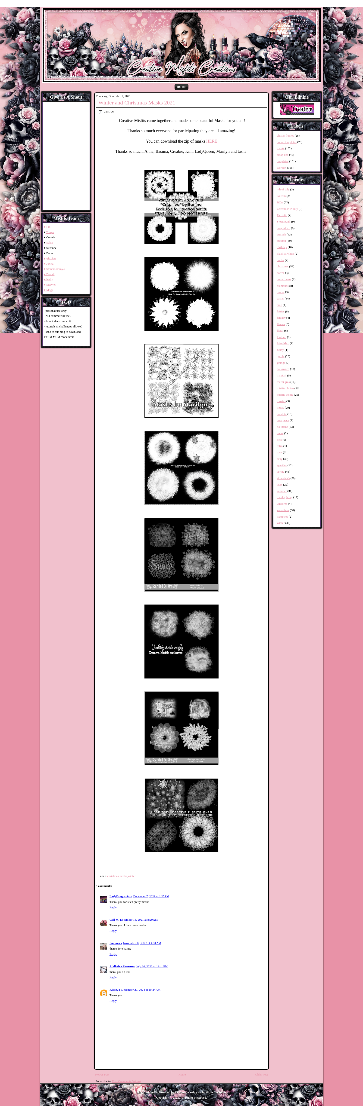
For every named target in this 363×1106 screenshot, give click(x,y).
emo (279, 305)
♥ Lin (47, 227)
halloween (283, 369)
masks (123, 876)
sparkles (282, 465)
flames (281, 324)
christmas (113, 876)
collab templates (287, 142)
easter (280, 298)
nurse (280, 433)
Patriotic (282, 215)
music (280, 407)
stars (279, 484)
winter (131, 876)
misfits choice (285, 388)
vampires (282, 516)
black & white (285, 253)
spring (281, 471)
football (281, 337)
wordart (281, 167)
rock (279, 452)
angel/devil (283, 228)
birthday (282, 247)
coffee (280, 273)
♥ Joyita (48, 263)
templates (282, 161)
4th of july (283, 189)
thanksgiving (284, 497)
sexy (279, 459)
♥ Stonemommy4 (54, 269)
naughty (282, 414)
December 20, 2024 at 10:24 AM (141, 989)
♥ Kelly (48, 279)
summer (282, 491)
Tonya (50, 232)
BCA (280, 202)
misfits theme (285, 394)
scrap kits (282, 154)
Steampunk (284, 221)
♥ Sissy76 (50, 284)
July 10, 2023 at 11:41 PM (152, 966)
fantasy (281, 317)
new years (283, 420)
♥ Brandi (49, 274)
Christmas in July (287, 209)
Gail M (114, 919)
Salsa (49, 242)
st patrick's (283, 478)
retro (280, 446)
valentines (283, 510)
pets (279, 439)
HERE (211, 141)
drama (280, 292)
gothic (281, 356)
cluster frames (285, 135)
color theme (284, 279)
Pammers (116, 943)
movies (281, 401)
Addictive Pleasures (122, 966)
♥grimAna (50, 258)
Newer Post (102, 1074)
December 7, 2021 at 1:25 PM (151, 896)
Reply (113, 907)
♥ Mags (48, 290)
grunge (281, 362)
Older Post (261, 1074)
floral (280, 330)
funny (280, 349)
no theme (282, 426)
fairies (280, 311)
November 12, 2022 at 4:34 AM (142, 943)
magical (281, 375)
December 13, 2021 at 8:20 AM (139, 919)
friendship (283, 343)
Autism (281, 196)
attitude (281, 234)
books (280, 260)
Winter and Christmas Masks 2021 (136, 103)
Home (181, 87)
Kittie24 (115, 989)
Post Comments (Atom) (126, 1081)
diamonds (283, 285)
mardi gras (283, 382)
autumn (281, 240)
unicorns (282, 503)
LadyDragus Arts (121, 896)
